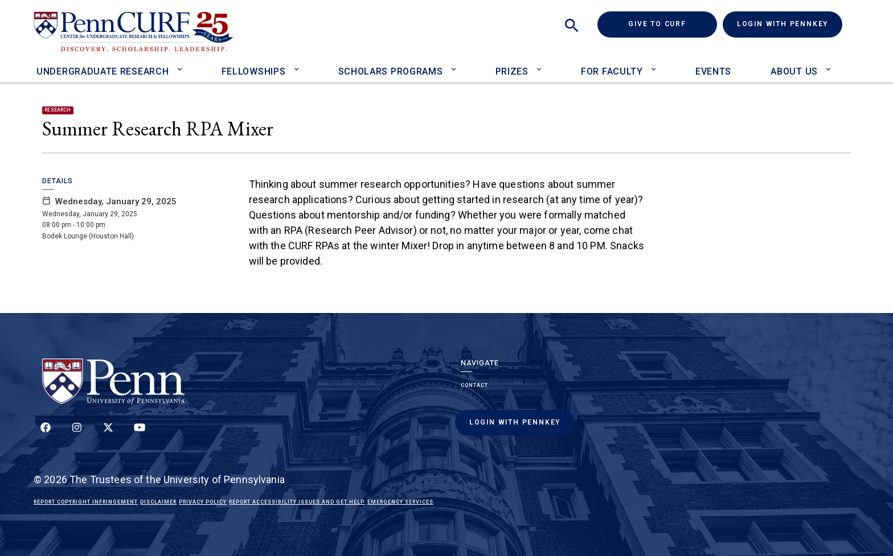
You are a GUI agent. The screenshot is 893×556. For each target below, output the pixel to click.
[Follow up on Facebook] (45, 433)
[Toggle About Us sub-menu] (831, 64)
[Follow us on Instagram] (76, 433)
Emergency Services (400, 502)
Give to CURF (672, 23)
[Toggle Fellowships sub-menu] (299, 64)
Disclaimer (158, 502)
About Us (794, 71)
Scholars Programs (390, 71)
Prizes (512, 71)
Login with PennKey (782, 24)
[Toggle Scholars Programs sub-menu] (456, 64)
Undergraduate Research (102, 71)
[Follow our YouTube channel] (139, 433)
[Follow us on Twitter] (108, 433)
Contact (474, 385)
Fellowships (254, 71)
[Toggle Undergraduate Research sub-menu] (182, 64)
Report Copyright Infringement (86, 502)
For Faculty (612, 71)
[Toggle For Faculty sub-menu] (656, 64)
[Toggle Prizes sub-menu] (542, 64)
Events (713, 71)
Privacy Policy (203, 502)
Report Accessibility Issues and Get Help (296, 502)
